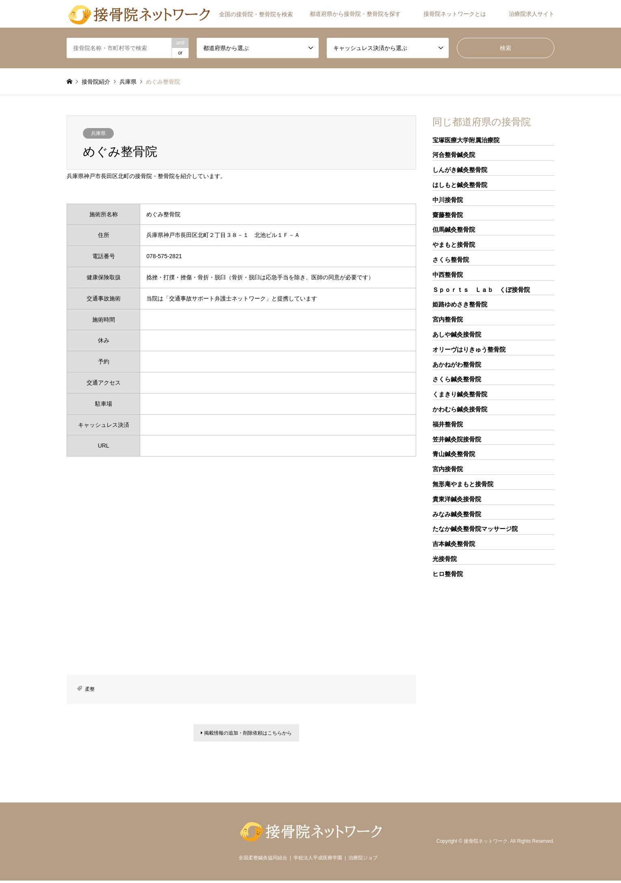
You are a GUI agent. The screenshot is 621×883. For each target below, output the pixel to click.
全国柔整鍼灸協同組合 (263, 860)
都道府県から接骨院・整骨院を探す (355, 14)
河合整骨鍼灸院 (453, 154)
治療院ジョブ (363, 860)
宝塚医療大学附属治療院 (465, 140)
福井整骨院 (447, 424)
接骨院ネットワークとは (454, 14)
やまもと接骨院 (453, 244)
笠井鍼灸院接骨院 (456, 439)
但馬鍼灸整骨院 (453, 229)
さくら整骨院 (450, 259)
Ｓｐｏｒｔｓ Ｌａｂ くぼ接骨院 (481, 289)
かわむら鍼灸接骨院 (459, 409)
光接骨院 (444, 558)
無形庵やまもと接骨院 (462, 484)
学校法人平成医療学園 (317, 860)
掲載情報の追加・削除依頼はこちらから (246, 734)
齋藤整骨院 (447, 214)
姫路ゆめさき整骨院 (459, 304)
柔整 (90, 689)
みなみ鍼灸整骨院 (456, 514)
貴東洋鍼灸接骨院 (456, 499)
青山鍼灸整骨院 (453, 453)
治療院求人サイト (531, 14)
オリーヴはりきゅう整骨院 (469, 349)
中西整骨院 (447, 274)
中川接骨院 (447, 199)
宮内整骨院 (447, 319)
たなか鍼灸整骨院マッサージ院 (475, 528)
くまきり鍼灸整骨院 (459, 394)
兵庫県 (98, 133)
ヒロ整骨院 (447, 573)
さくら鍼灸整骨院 (456, 379)
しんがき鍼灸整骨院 (459, 169)
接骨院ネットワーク (486, 843)
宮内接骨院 (447, 468)
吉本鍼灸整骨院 (453, 543)
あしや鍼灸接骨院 (456, 334)
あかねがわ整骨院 (456, 364)
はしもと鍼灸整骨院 (459, 184)
